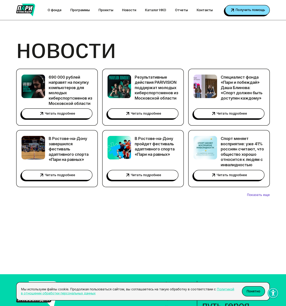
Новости (129, 10)
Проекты (106, 10)
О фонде (55, 10)
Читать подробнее (60, 113)
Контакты (205, 10)
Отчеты (181, 10)
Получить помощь (250, 10)
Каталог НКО (155, 10)
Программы (80, 10)
